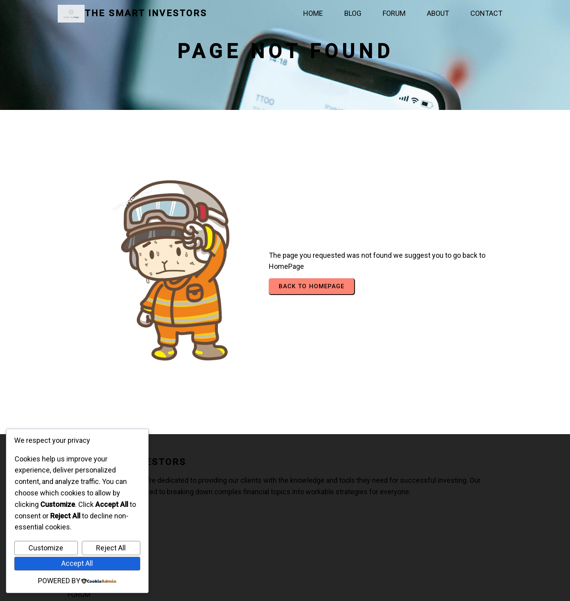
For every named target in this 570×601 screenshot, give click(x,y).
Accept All (77, 563)
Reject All (111, 548)
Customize (45, 548)
